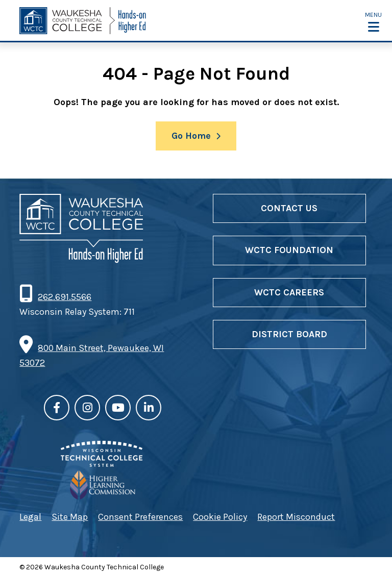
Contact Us (289, 208)
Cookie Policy (220, 516)
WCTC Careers (289, 292)
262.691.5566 (64, 297)
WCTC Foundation (289, 250)
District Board (289, 334)
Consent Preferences (140, 516)
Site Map (70, 516)
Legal (30, 516)
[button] (373, 21)
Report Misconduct (296, 516)
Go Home (191, 135)
